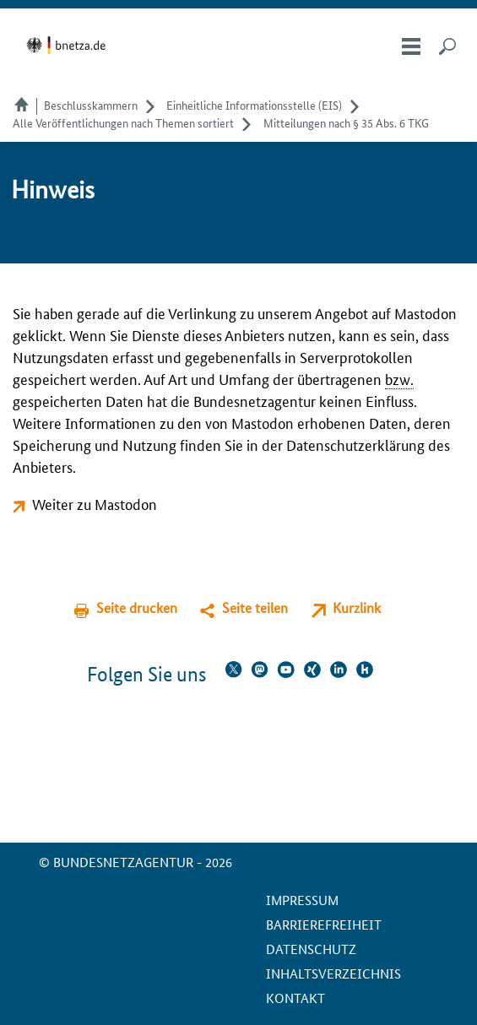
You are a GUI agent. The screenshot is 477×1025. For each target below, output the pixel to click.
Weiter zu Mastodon (94, 503)
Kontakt (295, 997)
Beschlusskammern (91, 104)
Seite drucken (136, 607)
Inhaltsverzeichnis (333, 973)
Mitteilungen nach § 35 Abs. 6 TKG (346, 122)
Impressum (302, 899)
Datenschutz (311, 948)
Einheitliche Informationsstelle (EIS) (254, 104)
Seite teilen (255, 607)
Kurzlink (357, 607)
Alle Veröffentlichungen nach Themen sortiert (123, 122)
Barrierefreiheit (324, 924)
